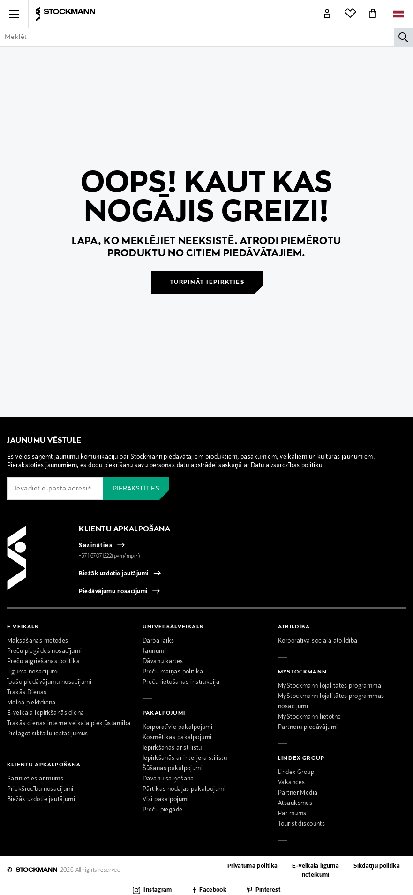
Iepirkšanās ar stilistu (172, 748)
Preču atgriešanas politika (43, 661)
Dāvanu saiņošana (168, 779)
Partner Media (298, 793)
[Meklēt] (403, 37)
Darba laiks (158, 641)
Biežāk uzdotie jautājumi (114, 574)
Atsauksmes (295, 803)
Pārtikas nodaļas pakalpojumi (184, 789)
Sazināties (96, 546)
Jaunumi (154, 651)
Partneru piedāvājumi (308, 727)
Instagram (157, 890)
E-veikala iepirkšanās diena (45, 713)
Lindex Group (296, 772)
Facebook (212, 890)
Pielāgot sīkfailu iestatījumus (47, 734)
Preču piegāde (163, 810)
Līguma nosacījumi (33, 672)
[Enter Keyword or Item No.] (206, 37)
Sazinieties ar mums (35, 779)
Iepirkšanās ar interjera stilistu (185, 758)
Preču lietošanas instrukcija (181, 682)
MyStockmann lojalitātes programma (329, 686)
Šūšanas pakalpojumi (173, 768)
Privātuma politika (252, 866)
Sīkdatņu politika (376, 866)
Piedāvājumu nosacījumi (113, 592)
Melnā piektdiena (31, 703)
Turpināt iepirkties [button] (207, 282)
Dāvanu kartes (163, 661)
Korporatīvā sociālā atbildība (317, 641)
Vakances (291, 783)
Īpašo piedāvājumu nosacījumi (49, 682)
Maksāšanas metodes (37, 641)
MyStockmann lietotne (309, 717)
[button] (14, 14)
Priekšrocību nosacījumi (40, 789)
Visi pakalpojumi (166, 799)
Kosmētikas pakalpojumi (177, 737)
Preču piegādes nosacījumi (44, 651)
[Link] (327, 14)
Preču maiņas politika (173, 672)
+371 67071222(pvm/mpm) (110, 556)
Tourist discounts (301, 824)
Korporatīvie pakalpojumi (177, 727)
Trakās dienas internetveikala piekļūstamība (69, 723)
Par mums (292, 814)
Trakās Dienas (27, 692)
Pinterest (267, 890)
